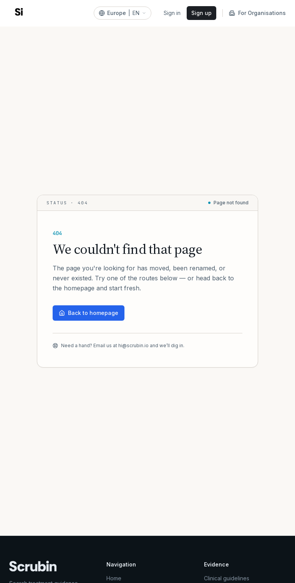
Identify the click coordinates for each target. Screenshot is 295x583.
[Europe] (122, 13)
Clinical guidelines (226, 578)
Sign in (172, 13)
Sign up (201, 13)
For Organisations (257, 13)
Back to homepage (88, 313)
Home (113, 578)
